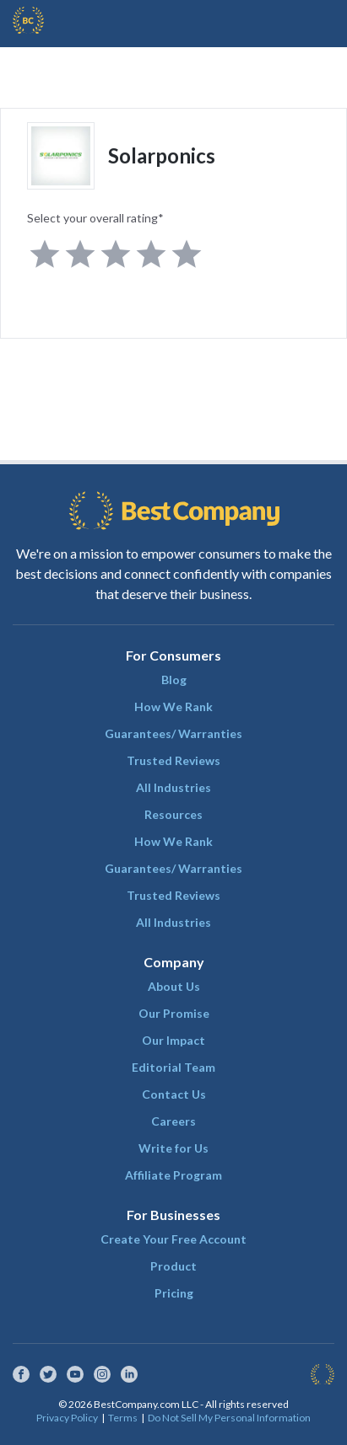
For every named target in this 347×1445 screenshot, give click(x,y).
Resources (173, 814)
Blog (174, 679)
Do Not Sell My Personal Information (229, 1417)
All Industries (173, 787)
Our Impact (173, 1040)
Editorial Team (173, 1067)
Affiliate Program (173, 1175)
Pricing (174, 1293)
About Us (174, 986)
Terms (123, 1417)
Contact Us (174, 1094)
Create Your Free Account (173, 1239)
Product (173, 1266)
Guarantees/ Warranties (173, 733)
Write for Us (173, 1148)
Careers (173, 1121)
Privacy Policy (67, 1417)
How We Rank (173, 706)
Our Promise (173, 1013)
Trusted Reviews (173, 760)
